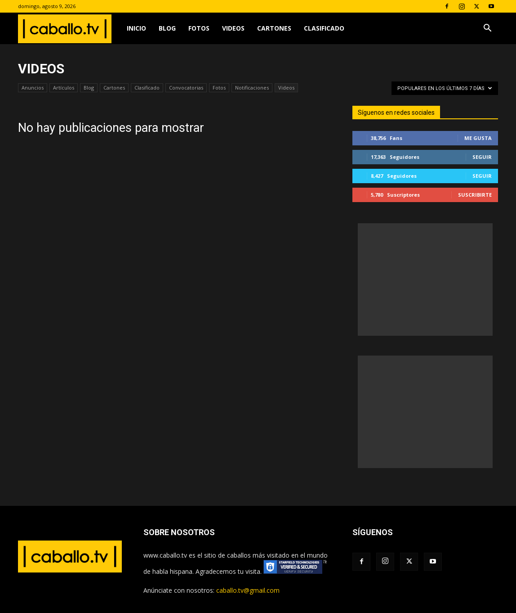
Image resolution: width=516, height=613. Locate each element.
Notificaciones (252, 87)
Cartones (274, 28)
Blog (167, 28)
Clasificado (324, 28)
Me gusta (478, 138)
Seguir (482, 156)
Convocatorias (186, 87)
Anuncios (33, 87)
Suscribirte (475, 194)
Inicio (136, 28)
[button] (487, 29)
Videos (233, 28)
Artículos (63, 87)
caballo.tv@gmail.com (248, 590)
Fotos (198, 28)
